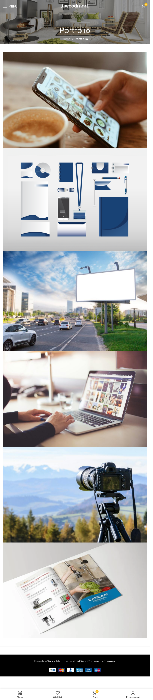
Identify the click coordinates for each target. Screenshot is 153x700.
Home (66, 39)
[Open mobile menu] (10, 6)
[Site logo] (75, 6)
